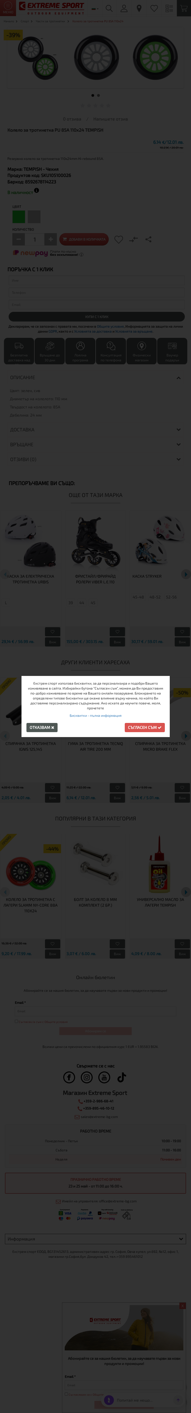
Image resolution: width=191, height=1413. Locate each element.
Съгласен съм (145, 727)
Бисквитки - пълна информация (96, 715)
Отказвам (42, 727)
